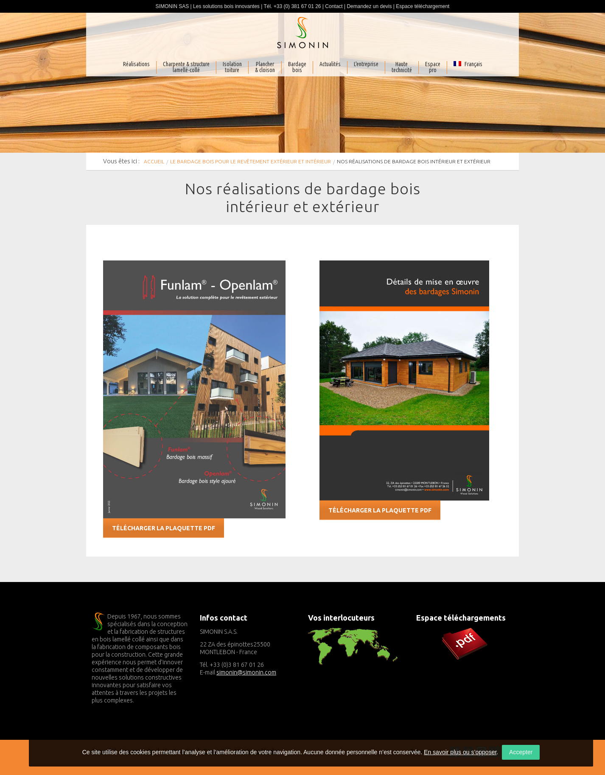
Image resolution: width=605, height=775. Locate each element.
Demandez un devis (369, 6)
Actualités (330, 64)
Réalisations (136, 64)
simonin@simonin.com (246, 672)
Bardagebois (297, 67)
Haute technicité (402, 67)
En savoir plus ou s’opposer (460, 752)
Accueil (154, 161)
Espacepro (432, 67)
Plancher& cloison (265, 67)
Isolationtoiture (232, 67)
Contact (333, 6)
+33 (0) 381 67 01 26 (297, 6)
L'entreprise (366, 64)
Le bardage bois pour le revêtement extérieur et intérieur (250, 161)
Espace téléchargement (422, 6)
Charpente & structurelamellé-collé (186, 67)
